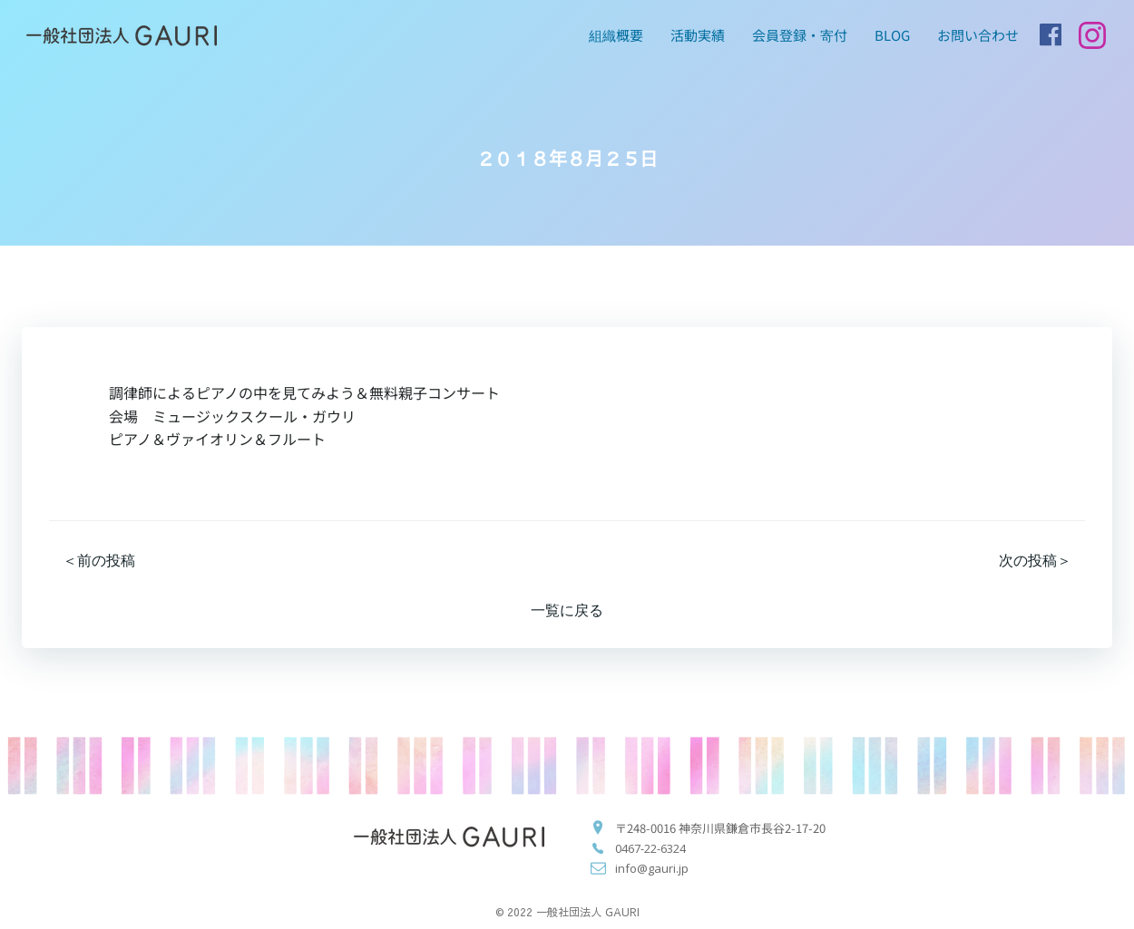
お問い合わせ (978, 34)
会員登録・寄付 (799, 34)
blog (892, 34)
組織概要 (616, 34)
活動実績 (697, 34)
